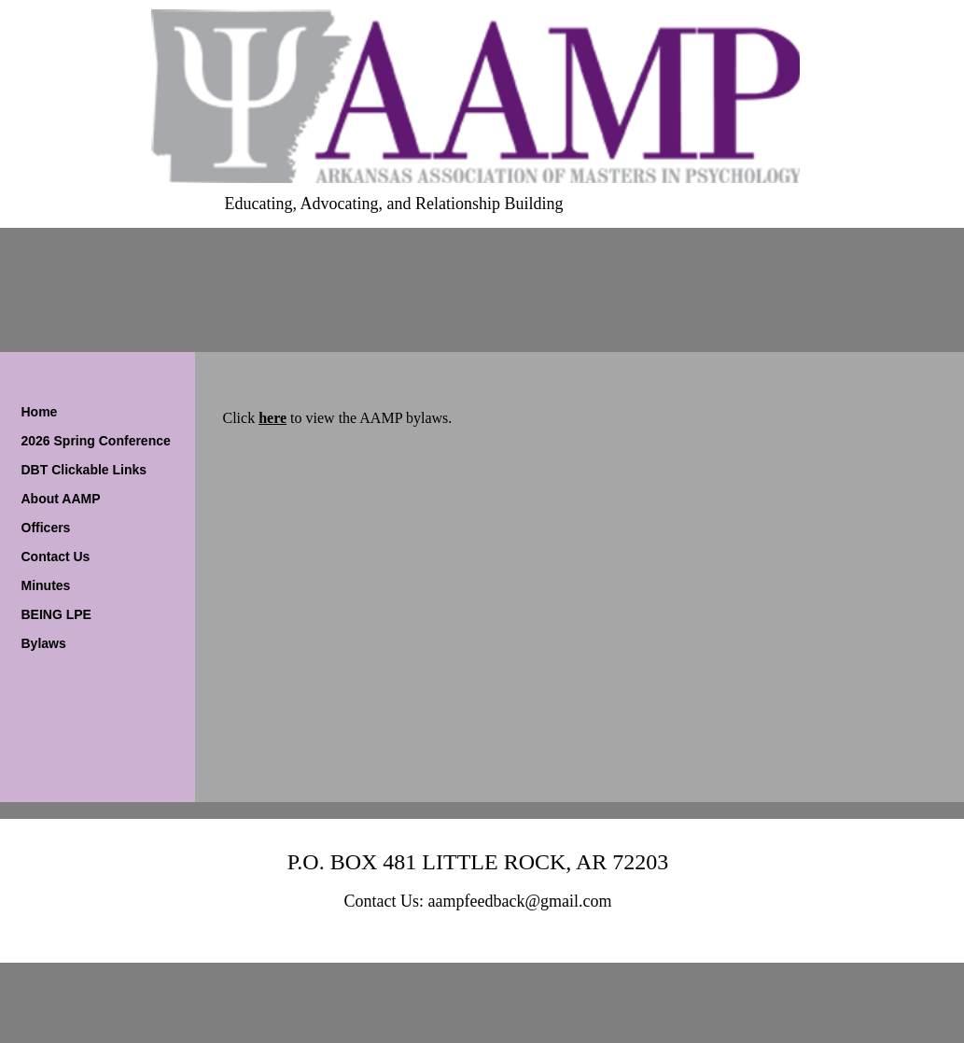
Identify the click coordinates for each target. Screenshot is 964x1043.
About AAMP (61, 498)
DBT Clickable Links (84, 469)
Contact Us (56, 556)
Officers (46, 527)
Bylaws (43, 643)
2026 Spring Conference (96, 440)
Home (39, 411)
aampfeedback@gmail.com (520, 901)
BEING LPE (56, 614)
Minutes (46, 585)
